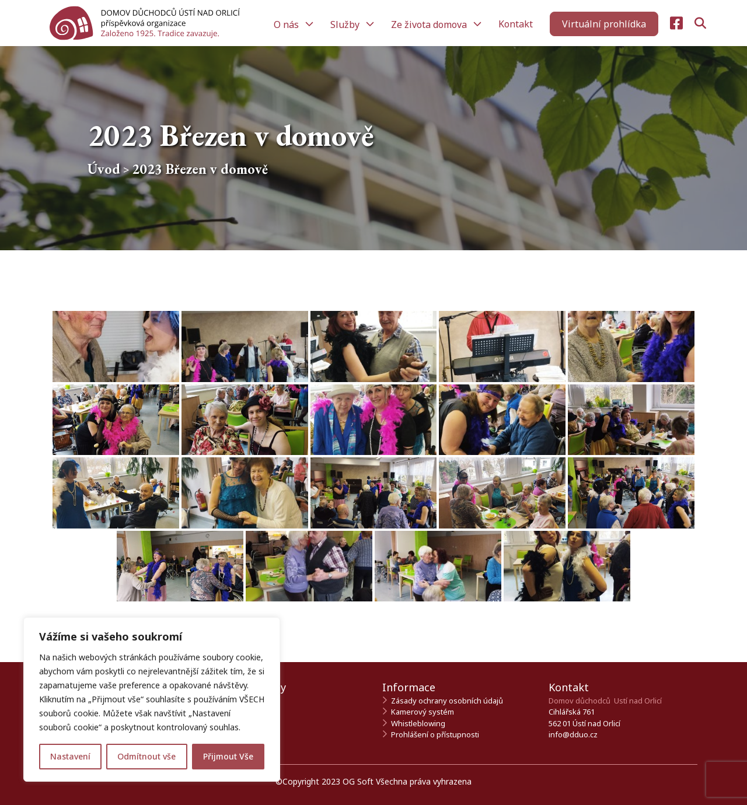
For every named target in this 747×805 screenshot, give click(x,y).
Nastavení (70, 756)
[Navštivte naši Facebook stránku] (676, 23)
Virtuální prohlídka (604, 24)
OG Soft (358, 781)
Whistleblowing (418, 723)
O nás (287, 24)
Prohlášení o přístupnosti (435, 734)
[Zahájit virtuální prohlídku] (604, 24)
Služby (346, 24)
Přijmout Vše (228, 756)
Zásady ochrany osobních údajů (447, 700)
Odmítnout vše (146, 756)
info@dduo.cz (573, 734)
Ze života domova (430, 24)
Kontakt (515, 24)
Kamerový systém (422, 711)
